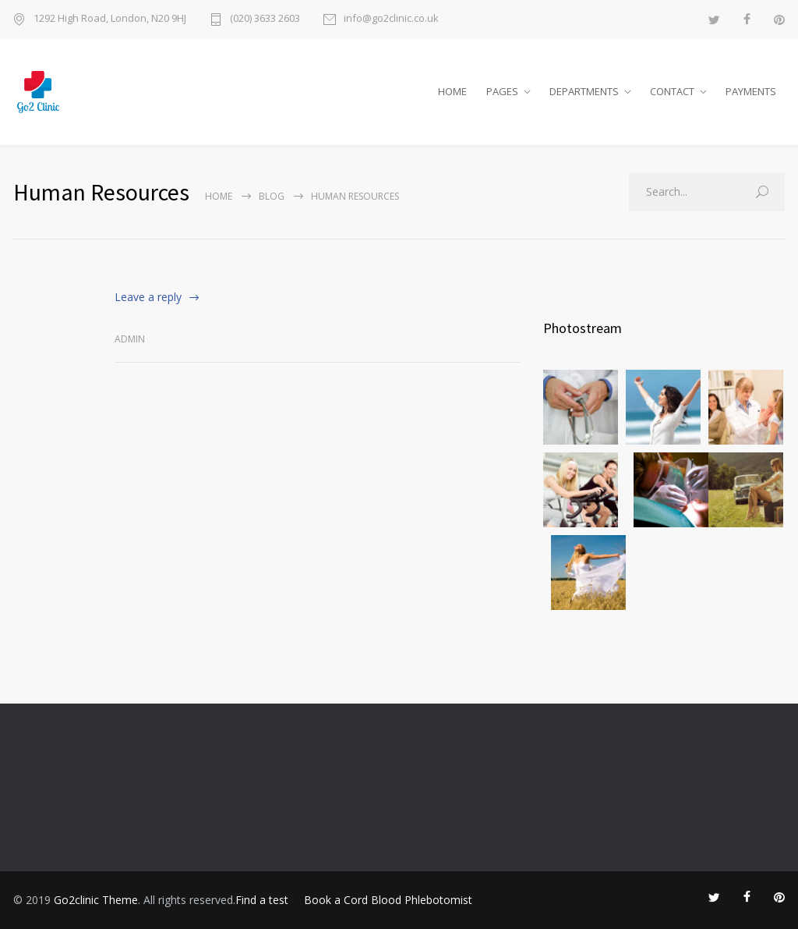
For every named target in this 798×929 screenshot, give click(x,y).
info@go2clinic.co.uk (391, 19)
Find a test (261, 899)
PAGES (502, 91)
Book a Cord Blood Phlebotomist (388, 899)
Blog (271, 196)
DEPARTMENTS (584, 91)
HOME (452, 91)
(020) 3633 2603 (265, 19)
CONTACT (672, 91)
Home (218, 196)
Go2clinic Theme (96, 899)
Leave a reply (148, 296)
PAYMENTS (751, 91)
